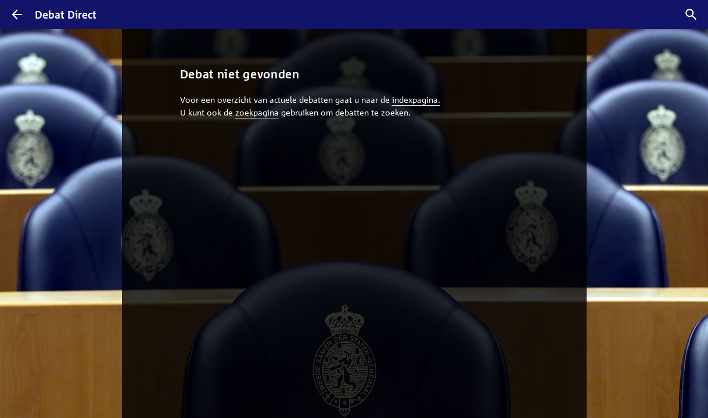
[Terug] (17, 14)
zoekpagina (257, 112)
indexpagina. (416, 99)
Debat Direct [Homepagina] (65, 14)
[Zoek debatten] (691, 14)
